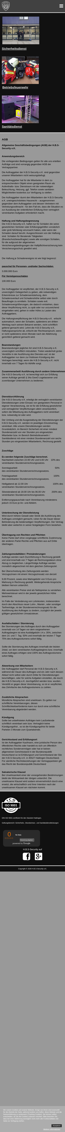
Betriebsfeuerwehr (15, 87)
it (15, 48)
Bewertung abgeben (26, 840)
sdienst (21, 48)
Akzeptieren (56, 1126)
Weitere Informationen (51, 1129)
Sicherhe (8, 48)
